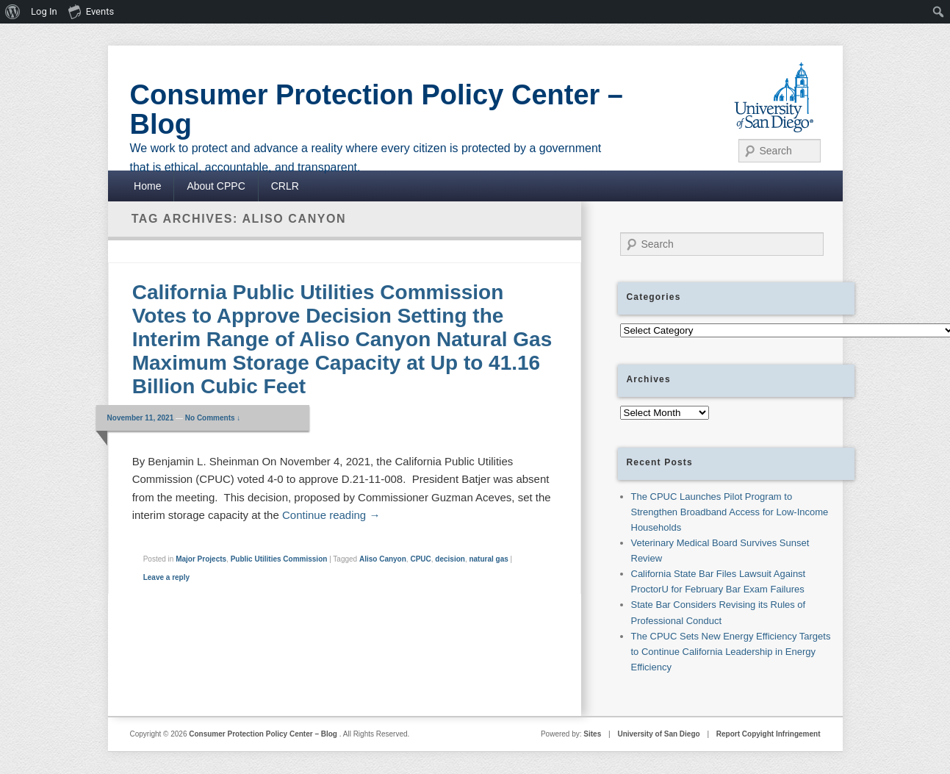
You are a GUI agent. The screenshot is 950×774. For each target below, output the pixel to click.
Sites (592, 734)
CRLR (285, 186)
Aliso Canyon (382, 559)
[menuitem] (13, 12)
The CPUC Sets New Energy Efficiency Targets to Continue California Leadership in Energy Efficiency (731, 652)
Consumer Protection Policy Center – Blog (377, 109)
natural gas (488, 559)
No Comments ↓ (213, 418)
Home (147, 186)
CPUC (420, 559)
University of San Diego (658, 734)
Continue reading (331, 515)
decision (450, 559)
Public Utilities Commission (279, 559)
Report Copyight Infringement (768, 734)
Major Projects (201, 559)
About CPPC (216, 186)
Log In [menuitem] (44, 11)
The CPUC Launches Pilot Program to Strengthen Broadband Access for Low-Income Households (730, 512)
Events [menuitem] (91, 11)
